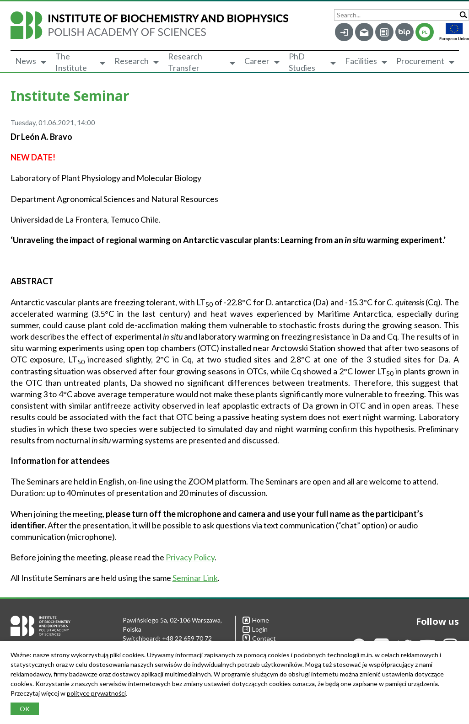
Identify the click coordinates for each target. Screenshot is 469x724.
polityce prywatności (96, 693)
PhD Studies (302, 62)
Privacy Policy (190, 557)
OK (25, 709)
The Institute (71, 62)
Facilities (361, 61)
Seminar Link (195, 578)
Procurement (420, 61)
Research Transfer (185, 62)
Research (131, 61)
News (25, 61)
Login (255, 629)
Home (256, 620)
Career (257, 61)
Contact (259, 638)
